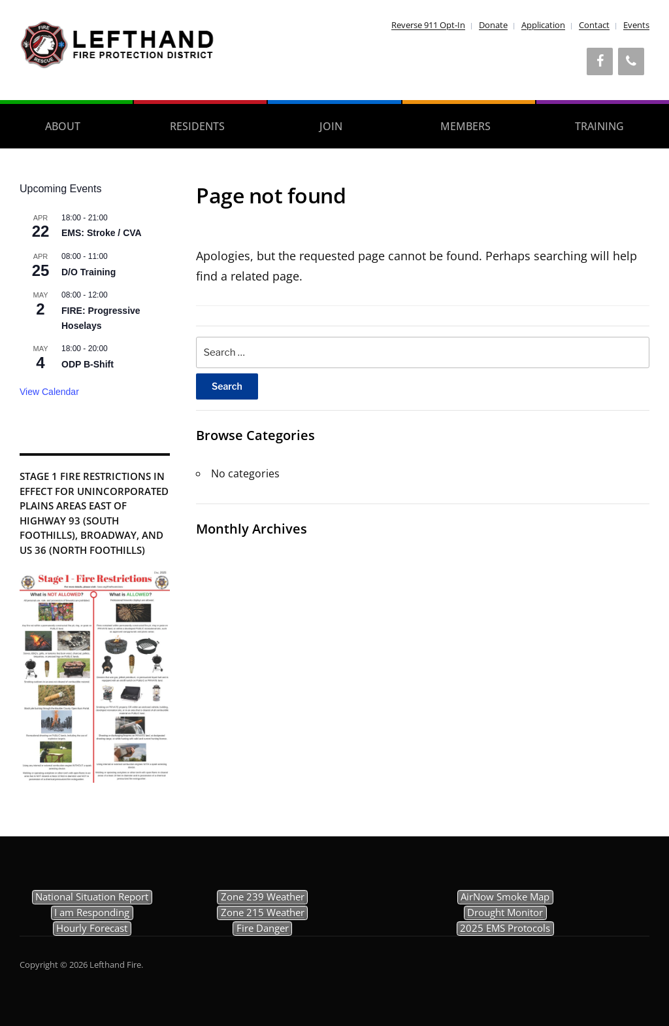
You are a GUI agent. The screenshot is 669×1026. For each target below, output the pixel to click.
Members (465, 126)
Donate (493, 25)
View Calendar (49, 391)
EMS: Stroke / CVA (101, 233)
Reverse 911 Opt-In (428, 25)
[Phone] (631, 61)
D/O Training (88, 272)
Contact (594, 25)
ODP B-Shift (87, 364)
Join (330, 126)
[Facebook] (600, 61)
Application (543, 25)
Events (636, 25)
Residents (197, 126)
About (62, 126)
